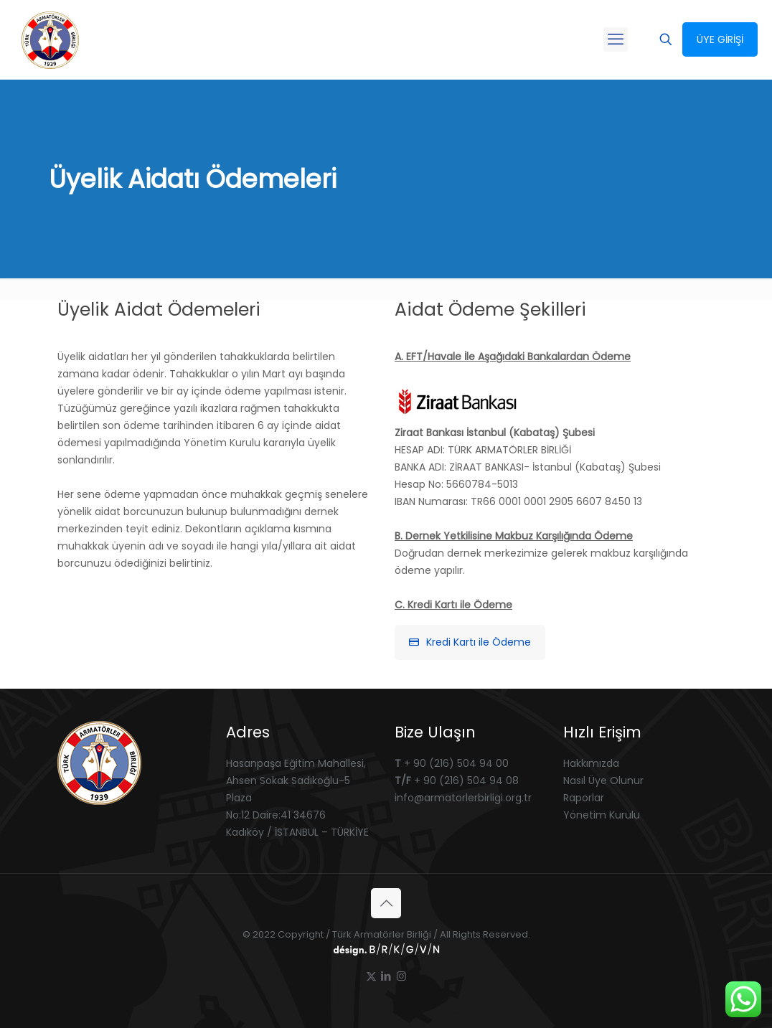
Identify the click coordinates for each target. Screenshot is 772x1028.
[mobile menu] (615, 39)
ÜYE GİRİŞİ (720, 39)
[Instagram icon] (401, 976)
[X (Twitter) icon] (371, 976)
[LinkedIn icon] (386, 976)
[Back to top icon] (386, 903)
